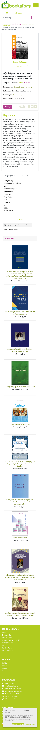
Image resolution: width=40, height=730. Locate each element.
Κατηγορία (7, 95)
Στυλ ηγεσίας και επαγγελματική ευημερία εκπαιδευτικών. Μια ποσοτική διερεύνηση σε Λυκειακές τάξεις (20, 502)
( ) (5, 13)
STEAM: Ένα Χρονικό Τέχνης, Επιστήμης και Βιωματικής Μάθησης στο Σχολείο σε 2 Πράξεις (20, 464)
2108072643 (8, 683)
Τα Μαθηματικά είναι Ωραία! (20, 424)
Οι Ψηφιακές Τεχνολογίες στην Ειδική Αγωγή (20, 387)
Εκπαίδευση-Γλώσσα (28, 24)
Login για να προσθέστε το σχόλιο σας (17, 225)
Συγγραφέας (8, 87)
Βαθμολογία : (8, 98)
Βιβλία (8, 24)
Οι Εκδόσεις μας (16, 24)
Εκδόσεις (6, 91)
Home (3, 24)
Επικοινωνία (6, 635)
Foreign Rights (7, 648)
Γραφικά (5, 668)
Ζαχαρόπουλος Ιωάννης (23, 87)
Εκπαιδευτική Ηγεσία (20, 538)
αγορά (8, 107)
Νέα (3, 645)
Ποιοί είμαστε (7, 638)
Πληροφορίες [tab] (10, 176)
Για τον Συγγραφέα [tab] (28, 176)
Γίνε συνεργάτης (7, 651)
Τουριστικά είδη (7, 671)
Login (18, 13)
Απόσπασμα (20, 67)
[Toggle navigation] (36, 5)
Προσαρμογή (30, 724)
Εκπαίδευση (6, 25)
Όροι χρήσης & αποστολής (11, 640)
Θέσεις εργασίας (7, 643)
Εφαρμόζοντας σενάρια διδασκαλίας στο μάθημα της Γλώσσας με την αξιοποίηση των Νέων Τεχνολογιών (20, 577)
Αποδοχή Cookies (18, 724)
